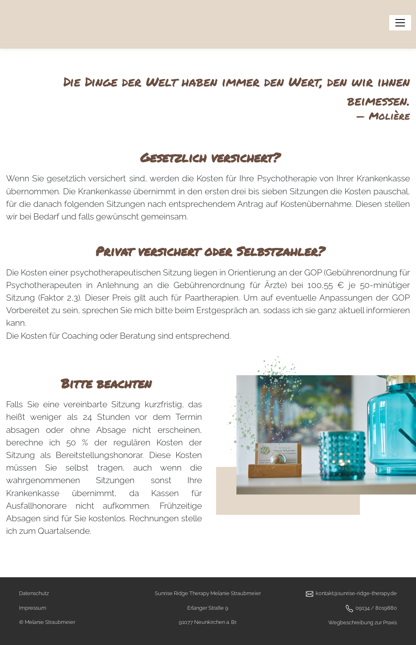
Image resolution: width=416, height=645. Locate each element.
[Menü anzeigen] (400, 22)
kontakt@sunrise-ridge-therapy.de (356, 593)
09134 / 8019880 (376, 608)
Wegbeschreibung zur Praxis (362, 622)
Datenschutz (34, 593)
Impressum (32, 608)
